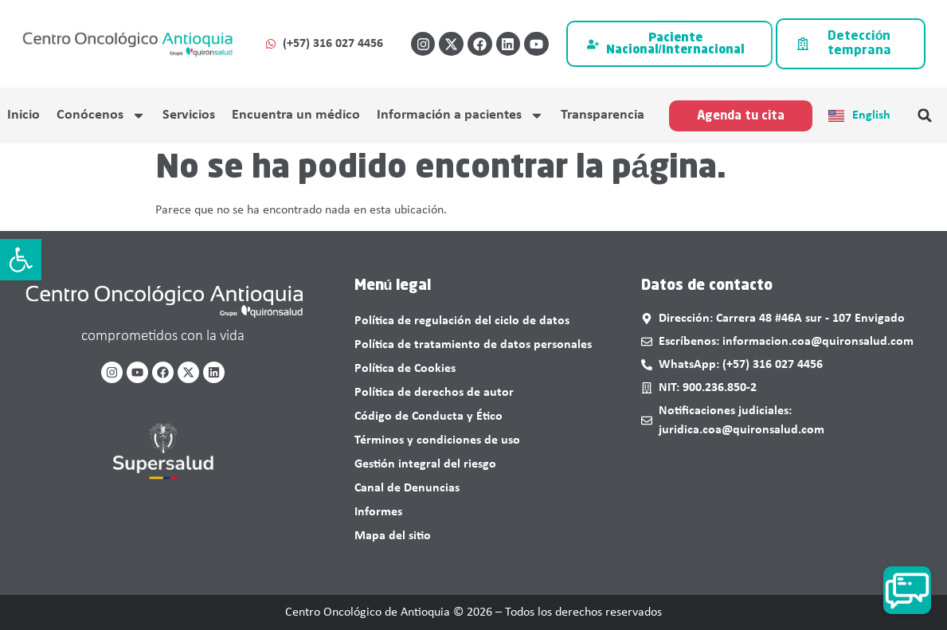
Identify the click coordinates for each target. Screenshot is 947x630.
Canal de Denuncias (407, 488)
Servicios (188, 115)
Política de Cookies (405, 368)
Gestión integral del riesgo (425, 464)
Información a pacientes (460, 115)
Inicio (23, 115)
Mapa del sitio (392, 536)
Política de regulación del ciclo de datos (461, 321)
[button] (20, 259)
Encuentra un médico (296, 115)
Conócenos (101, 115)
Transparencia (602, 115)
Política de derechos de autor (434, 392)
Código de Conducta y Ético (428, 416)
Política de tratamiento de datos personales (473, 344)
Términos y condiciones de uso (437, 440)
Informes (378, 512)
